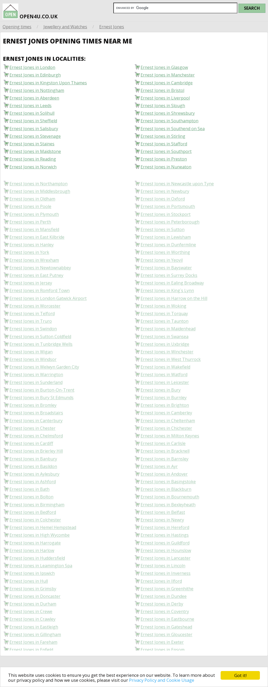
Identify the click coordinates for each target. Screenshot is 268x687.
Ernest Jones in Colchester (35, 533)
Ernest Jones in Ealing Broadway (172, 296)
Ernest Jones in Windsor (33, 372)
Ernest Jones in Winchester (167, 365)
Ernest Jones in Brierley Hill (36, 464)
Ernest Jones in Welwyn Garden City (44, 380)
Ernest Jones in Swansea (164, 349)
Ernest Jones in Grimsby (32, 602)
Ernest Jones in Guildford (165, 555)
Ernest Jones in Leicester (165, 395)
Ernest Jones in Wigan (31, 365)
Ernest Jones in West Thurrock (171, 372)
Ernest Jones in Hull (28, 594)
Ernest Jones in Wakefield (165, 380)
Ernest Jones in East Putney (36, 288)
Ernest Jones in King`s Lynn (167, 303)
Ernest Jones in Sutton (163, 242)
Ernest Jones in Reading (32, 161)
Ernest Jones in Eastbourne (167, 632)
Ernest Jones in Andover (164, 487)
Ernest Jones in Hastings (165, 548)
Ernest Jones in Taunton (164, 334)
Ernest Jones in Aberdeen (34, 100)
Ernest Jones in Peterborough (170, 235)
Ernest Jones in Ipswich (32, 586)
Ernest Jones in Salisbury (33, 131)
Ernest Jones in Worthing (165, 265)
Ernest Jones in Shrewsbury (168, 115)
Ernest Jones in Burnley (164, 410)
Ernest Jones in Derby (162, 617)
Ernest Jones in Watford (164, 387)
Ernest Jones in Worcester (34, 319)
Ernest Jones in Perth (30, 235)
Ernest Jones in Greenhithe (167, 602)
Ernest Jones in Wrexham (34, 273)
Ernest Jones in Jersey (30, 296)
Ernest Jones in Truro (30, 334)
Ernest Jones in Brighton (165, 418)
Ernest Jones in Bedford (32, 525)
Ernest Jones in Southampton (169, 123)
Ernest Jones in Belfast (163, 525)
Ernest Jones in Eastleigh (33, 639)
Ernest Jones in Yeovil (162, 273)
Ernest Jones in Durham (32, 617)
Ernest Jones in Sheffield (33, 123)
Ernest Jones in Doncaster (34, 609)
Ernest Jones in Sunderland (36, 395)
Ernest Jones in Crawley (32, 632)
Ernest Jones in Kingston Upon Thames (48, 85)
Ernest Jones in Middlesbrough (39, 204)
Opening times (17, 27)
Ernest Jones (111, 27)
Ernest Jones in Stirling (163, 138)
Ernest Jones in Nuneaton (166, 169)
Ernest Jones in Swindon (33, 342)
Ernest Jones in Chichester (166, 441)
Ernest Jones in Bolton (31, 510)
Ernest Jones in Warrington (36, 387)
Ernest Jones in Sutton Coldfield (40, 349)
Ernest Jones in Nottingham (36, 92)
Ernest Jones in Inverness (166, 586)
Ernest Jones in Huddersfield (37, 571)
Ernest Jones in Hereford (165, 540)
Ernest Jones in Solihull (31, 115)
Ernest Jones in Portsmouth (168, 219)
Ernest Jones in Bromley (33, 418)
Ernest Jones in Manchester (168, 77)
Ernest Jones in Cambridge (167, 85)
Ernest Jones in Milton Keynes (170, 449)
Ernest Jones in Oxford (163, 212)
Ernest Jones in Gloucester (166, 647)
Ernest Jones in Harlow (31, 563)
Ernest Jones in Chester (32, 441)
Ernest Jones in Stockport (166, 227)
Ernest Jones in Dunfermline (168, 258)
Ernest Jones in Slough (163, 107)
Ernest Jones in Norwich (33, 169)
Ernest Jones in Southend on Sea (173, 131)
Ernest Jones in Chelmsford (36, 449)
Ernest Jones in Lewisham (166, 250)
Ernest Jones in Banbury (33, 471)
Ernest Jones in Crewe (30, 624)
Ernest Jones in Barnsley (164, 471)
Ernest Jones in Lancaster (166, 571)
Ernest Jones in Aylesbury (34, 487)
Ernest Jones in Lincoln (163, 578)
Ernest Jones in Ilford (161, 594)
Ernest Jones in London (32, 69)
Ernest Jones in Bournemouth (170, 510)
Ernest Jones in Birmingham (36, 517)
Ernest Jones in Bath (29, 502)
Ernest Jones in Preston (164, 161)
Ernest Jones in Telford (32, 326)
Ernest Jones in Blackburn (166, 502)
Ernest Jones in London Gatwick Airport (48, 311)
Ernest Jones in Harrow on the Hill (174, 311)
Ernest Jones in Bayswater (166, 281)
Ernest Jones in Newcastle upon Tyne (177, 197)
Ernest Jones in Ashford (32, 494)
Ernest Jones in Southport (166, 153)
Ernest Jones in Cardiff (31, 456)
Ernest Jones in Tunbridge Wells (40, 357)
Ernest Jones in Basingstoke (168, 494)
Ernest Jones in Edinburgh (35, 77)
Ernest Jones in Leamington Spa (40, 578)
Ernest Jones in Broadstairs (36, 426)
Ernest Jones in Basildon (33, 479)
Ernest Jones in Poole (30, 219)
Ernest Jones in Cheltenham (168, 433)
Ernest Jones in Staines (31, 146)
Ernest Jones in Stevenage (35, 138)
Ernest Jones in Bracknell (165, 464)
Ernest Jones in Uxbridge (165, 357)
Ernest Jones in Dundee (164, 609)
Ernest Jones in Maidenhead (168, 342)
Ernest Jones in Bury (161, 403)
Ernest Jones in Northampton (38, 197)
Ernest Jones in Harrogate (35, 555)
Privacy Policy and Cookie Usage (163, 680)
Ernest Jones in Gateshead (166, 639)
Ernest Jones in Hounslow (166, 563)
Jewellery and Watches (65, 27)
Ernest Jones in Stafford (164, 146)
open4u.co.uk (30, 10)
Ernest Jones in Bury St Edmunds (41, 410)
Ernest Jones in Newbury (165, 204)
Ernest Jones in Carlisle (163, 456)
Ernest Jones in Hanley (31, 258)
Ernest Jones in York (29, 265)
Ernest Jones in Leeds (30, 107)
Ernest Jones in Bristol (162, 92)
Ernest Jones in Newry (162, 533)
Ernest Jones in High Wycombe (39, 548)
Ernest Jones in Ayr (159, 479)
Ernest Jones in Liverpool (165, 100)
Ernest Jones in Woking (163, 319)
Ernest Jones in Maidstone (35, 153)
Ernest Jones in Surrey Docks (169, 288)
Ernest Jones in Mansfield (34, 242)
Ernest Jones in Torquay (164, 326)
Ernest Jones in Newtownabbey (40, 281)
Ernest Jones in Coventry (165, 624)
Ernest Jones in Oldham (32, 212)
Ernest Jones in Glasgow (164, 69)
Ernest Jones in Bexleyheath (168, 517)
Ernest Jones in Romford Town (39, 303)
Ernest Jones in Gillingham (35, 647)
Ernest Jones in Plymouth (34, 227)
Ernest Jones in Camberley (166, 426)
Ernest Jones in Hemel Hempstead (42, 540)
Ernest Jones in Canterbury (36, 433)
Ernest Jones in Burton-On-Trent (41, 403)
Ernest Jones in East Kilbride (36, 250)
